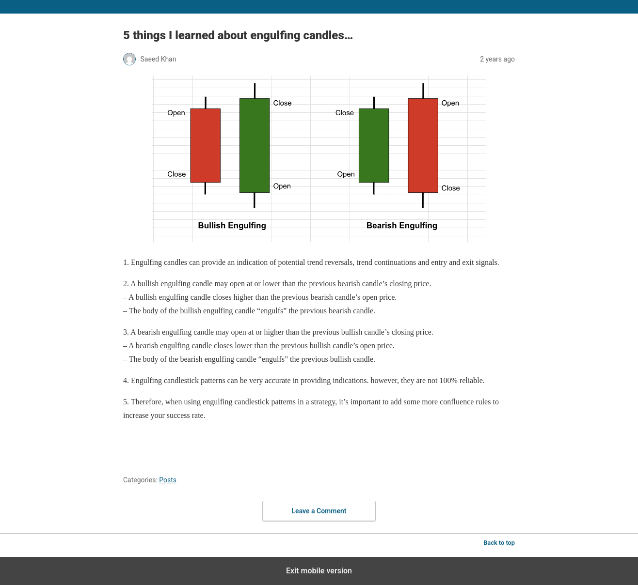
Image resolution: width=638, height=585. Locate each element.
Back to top (499, 542)
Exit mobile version (319, 570)
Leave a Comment (319, 511)
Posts (167, 480)
